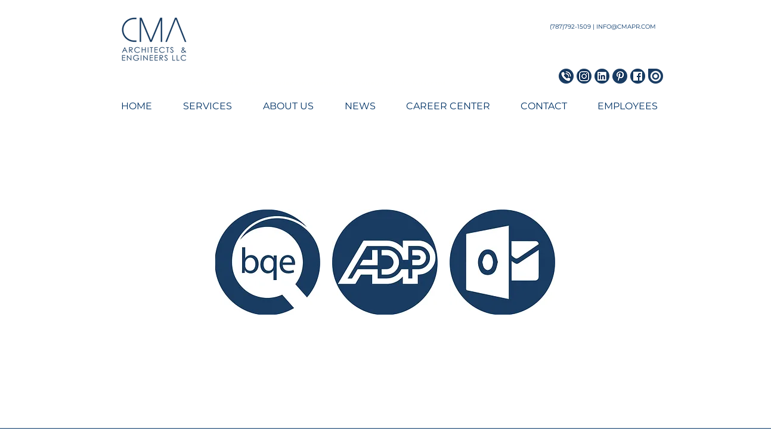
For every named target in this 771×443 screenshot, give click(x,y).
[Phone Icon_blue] (566, 76)
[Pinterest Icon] (619, 76)
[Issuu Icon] (655, 76)
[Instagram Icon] (584, 76)
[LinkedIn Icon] (601, 76)
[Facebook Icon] (637, 76)
